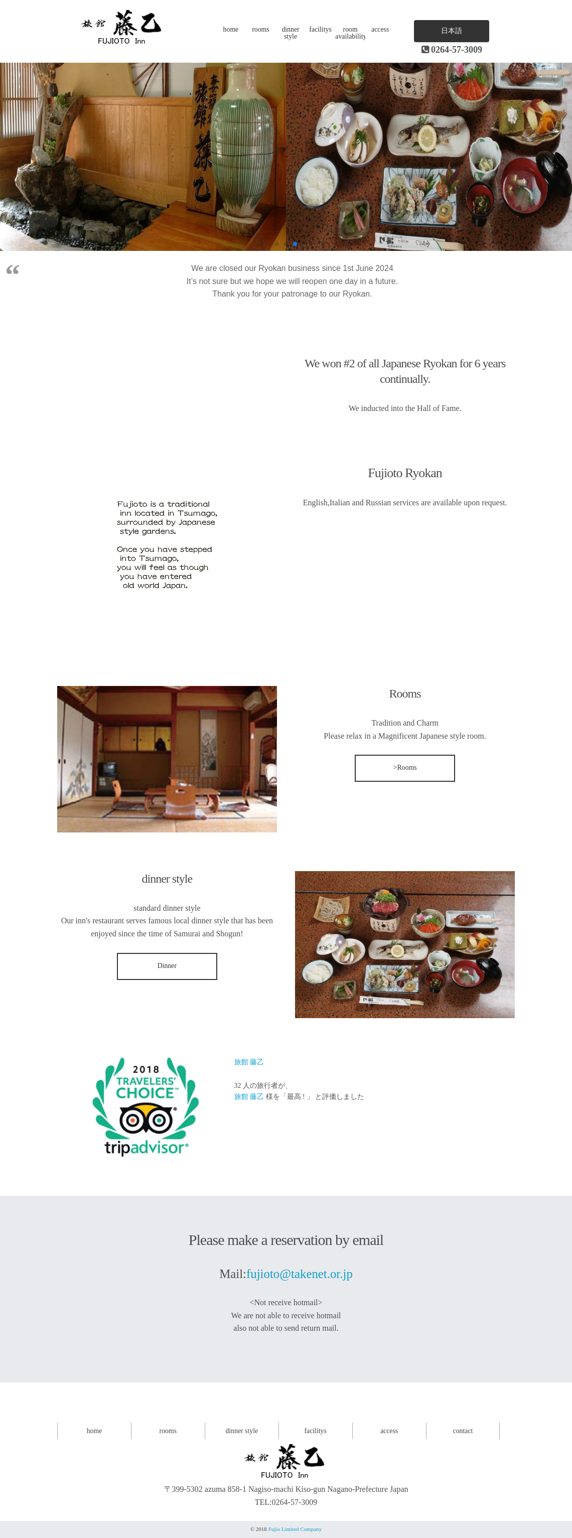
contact (463, 1431)
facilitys (320, 29)
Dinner (167, 965)
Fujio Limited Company (295, 1529)
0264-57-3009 (452, 50)
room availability (350, 33)
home (231, 29)
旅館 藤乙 (249, 1062)
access (380, 29)
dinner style (290, 33)
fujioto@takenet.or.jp (299, 1274)
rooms (260, 29)
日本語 (451, 31)
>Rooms (405, 767)
